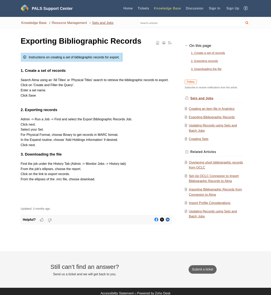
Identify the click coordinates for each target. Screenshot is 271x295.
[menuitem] (214, 8)
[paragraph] (96, 126)
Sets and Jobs (102, 23)
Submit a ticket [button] (202, 269)
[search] (194, 23)
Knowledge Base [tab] (167, 8)
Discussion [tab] (194, 8)
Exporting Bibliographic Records (212, 117)
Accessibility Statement (117, 293)
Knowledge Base (34, 23)
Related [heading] (203, 152)
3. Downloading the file (206, 69)
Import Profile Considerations (209, 203)
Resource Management (69, 23)
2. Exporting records (204, 61)
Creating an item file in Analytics (212, 108)
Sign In (214, 8)
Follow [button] (191, 81)
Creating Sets (198, 139)
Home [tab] (128, 8)
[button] (245, 8)
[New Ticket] (203, 269)
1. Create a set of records (208, 53)
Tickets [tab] (143, 8)
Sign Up (232, 8)
